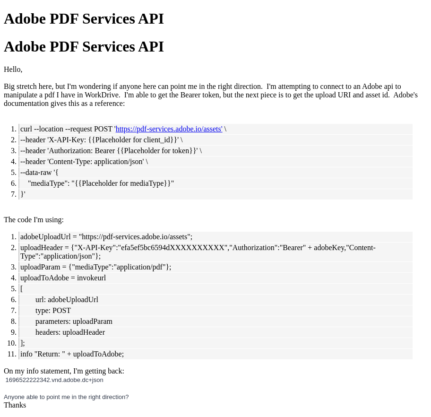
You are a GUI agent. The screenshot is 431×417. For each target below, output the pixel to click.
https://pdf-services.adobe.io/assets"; (137, 237)
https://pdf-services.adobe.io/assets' (169, 129)
